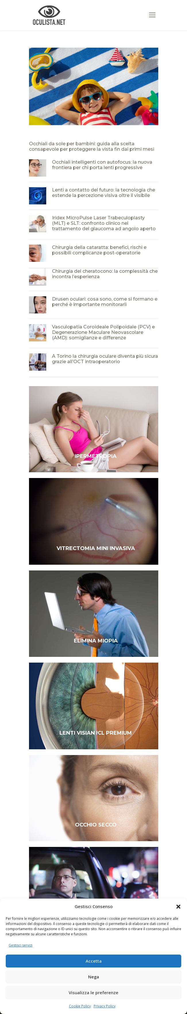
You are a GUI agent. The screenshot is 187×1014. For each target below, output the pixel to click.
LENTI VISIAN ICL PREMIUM (95, 733)
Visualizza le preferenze (93, 992)
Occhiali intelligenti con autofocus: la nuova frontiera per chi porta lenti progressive (102, 164)
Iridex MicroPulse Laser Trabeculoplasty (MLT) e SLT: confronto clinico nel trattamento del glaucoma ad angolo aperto (104, 223)
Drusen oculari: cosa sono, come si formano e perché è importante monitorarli (104, 301)
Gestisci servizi (20, 945)
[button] (178, 906)
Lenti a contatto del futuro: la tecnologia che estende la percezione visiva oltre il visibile (103, 192)
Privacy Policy (104, 1006)
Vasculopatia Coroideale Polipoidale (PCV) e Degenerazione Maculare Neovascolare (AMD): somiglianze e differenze (103, 332)
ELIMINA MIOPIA (96, 641)
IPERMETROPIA (96, 456)
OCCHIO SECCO (96, 825)
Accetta (94, 961)
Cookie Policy (80, 1006)
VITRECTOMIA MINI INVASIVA (96, 548)
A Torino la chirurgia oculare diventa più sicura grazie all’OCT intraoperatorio (105, 358)
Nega (93, 977)
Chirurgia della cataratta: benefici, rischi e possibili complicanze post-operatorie (99, 250)
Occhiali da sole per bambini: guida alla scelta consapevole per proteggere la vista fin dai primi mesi (91, 146)
